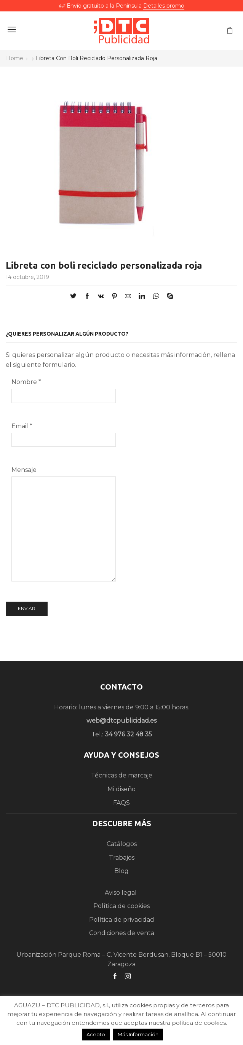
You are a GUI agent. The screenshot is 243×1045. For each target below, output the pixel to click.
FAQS (121, 802)
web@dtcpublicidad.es (121, 720)
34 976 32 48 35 (128, 734)
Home (14, 58)
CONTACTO (121, 686)
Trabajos (121, 857)
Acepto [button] (95, 1034)
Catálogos (122, 843)
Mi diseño (121, 789)
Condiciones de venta (121, 933)
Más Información (138, 1034)
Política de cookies (121, 906)
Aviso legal (121, 892)
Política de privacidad (121, 919)
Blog (121, 871)
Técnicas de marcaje (121, 775)
